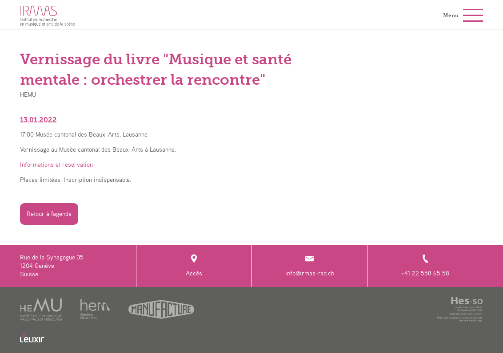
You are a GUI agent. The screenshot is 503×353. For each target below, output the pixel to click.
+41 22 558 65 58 (425, 265)
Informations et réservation (56, 164)
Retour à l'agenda (49, 213)
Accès (193, 265)
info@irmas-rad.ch (309, 265)
